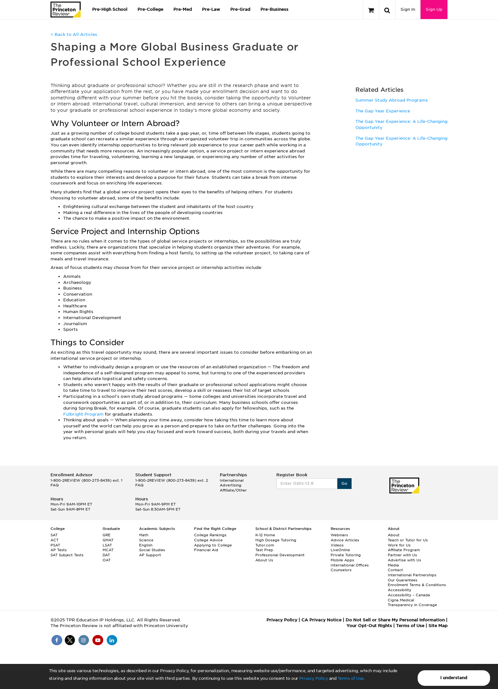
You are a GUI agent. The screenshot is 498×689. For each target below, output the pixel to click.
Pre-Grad (240, 9)
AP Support (150, 555)
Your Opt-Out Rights (369, 625)
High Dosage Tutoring (275, 540)
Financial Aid (206, 550)
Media (393, 565)
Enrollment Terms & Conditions (417, 585)
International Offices (350, 565)
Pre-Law (211, 9)
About (394, 535)
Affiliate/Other (233, 490)
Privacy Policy (313, 678)
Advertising (230, 485)
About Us (264, 560)
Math (143, 535)
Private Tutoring (346, 555)
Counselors (341, 570)
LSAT (107, 545)
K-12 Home (265, 535)
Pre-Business (274, 9)
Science (146, 540)
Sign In (407, 9)
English (145, 545)
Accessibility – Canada (409, 595)
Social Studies (152, 550)
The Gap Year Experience (382, 111)
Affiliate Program (404, 550)
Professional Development (280, 555)
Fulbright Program (84, 414)
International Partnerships (412, 575)
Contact (395, 570)
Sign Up (434, 9)
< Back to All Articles (73, 34)
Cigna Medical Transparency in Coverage (412, 602)
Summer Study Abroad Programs (391, 100)
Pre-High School (109, 9)
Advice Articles (345, 540)
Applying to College (213, 545)
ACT (54, 540)
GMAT (108, 540)
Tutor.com (264, 545)
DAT (106, 555)
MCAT (108, 550)
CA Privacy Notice (321, 620)
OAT (107, 560)
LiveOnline (340, 550)
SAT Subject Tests (67, 555)
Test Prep (264, 550)
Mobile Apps (342, 560)
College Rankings (210, 535)
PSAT (55, 545)
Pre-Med (182, 9)
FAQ (54, 485)
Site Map (438, 625)
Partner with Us (402, 555)
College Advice (208, 540)
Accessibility (399, 590)
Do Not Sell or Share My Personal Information (395, 620)
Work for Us (399, 545)
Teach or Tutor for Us (408, 540)
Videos (337, 545)
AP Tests (58, 550)
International (232, 480)
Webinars (339, 535)
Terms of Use (351, 678)
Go (344, 483)
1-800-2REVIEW (86, 480)
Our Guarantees (402, 580)
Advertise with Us (404, 560)
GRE (107, 535)
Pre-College (150, 9)
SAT (53, 535)
